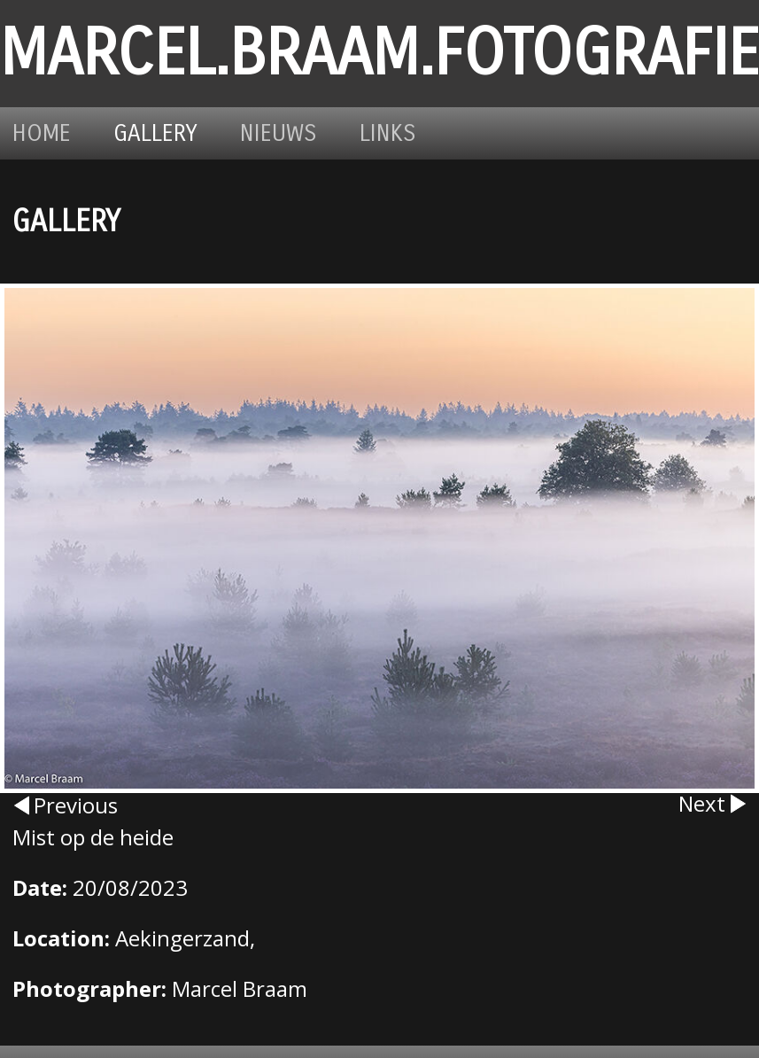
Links (388, 133)
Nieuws (278, 133)
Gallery (155, 133)
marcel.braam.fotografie (379, 53)
